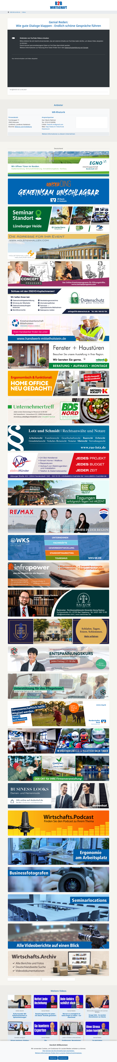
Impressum (46, 129)
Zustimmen (63, 1058)
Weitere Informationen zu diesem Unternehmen (58, 134)
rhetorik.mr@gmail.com (55, 124)
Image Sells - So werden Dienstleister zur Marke (97, 1016)
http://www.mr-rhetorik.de (55, 127)
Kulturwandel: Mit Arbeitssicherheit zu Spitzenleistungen (19, 1015)
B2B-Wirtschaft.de (14, 12)
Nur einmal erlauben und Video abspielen (25, 58)
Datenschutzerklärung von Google (76, 48)
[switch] (13, 38)
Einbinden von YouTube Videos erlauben (34, 38)
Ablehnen (53, 1058)
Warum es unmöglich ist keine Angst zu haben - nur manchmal (71, 1015)
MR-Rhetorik (58, 112)
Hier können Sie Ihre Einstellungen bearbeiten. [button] (58, 1051)
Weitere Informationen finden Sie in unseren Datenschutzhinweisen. (58, 1053)
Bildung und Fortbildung (23, 127)
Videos (24, 12)
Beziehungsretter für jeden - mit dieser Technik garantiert (45, 1015)
